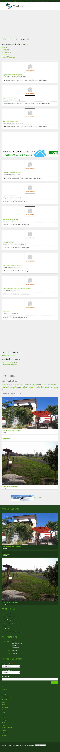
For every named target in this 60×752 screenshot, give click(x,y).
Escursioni (4, 51)
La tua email (6, 676)
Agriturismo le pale (9, 196)
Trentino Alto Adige (7, 727)
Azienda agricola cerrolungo (12, 173)
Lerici (52, 386)
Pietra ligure (14, 386)
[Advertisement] (30, 23)
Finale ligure (23, 386)
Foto (3, 366)
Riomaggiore (13, 387)
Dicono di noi (15, 647)
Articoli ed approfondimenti (9, 362)
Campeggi (4, 54)
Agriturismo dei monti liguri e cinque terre (16, 289)
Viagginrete (18, 6)
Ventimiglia (48, 387)
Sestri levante (52, 384)
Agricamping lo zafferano (10, 486)
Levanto (32, 386)
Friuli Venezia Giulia (7, 699)
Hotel (3, 47)
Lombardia (5, 707)
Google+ (6, 749)
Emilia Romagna (6, 697)
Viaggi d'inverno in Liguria (9, 355)
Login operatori (46, 1)
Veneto (4, 735)
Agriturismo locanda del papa (12, 265)
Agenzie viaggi (6, 52)
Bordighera (39, 387)
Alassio (6, 386)
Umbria (4, 730)
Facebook (2, 749)
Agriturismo (5, 49)
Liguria (3, 704)
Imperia (27, 384)
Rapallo (39, 386)
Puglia (3, 717)
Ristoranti (4, 56)
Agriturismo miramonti (10, 219)
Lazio (3, 702)
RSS (14, 749)
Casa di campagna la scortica (12, 431)
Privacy (14, 642)
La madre (6, 312)
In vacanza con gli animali (10, 623)
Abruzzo (4, 687)
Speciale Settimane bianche (30, 498)
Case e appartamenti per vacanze (12, 632)
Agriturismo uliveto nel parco (12, 75)
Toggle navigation (3, 6)
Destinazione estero (7, 738)
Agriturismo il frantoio (10, 98)
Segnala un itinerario (9, 614)
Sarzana (44, 384)
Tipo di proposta (7, 670)
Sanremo (19, 384)
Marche (4, 710)
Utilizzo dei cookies (17, 643)
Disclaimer (15, 645)
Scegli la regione (7, 664)
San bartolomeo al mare (26, 387)
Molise (3, 712)
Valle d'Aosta (5, 733)
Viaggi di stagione (8, 620)
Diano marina (35, 384)
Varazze (46, 386)
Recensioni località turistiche (9, 364)
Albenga (55, 387)
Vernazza (4, 387)
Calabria (4, 692)
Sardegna (4, 720)
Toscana (4, 725)
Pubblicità (14, 653)
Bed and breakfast (8, 629)
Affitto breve (6, 438)
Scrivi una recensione (9, 617)
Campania (4, 694)
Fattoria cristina (8, 242)
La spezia (11, 384)
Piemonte (4, 715)
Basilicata (4, 689)
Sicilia (3, 722)
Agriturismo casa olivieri (11, 121)
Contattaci (54, 1)
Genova (4, 384)
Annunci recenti (7, 626)
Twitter (10, 749)
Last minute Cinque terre (8, 57)
